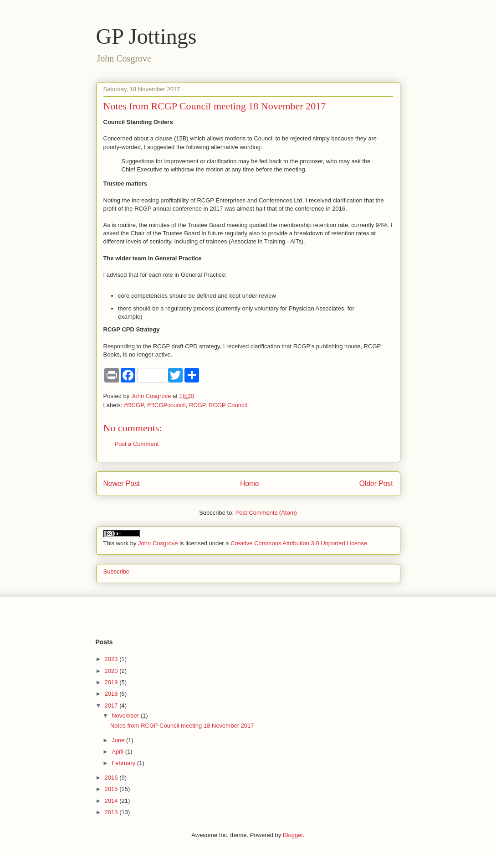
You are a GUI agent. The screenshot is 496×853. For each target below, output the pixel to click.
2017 (112, 705)
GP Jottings (146, 36)
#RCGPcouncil (166, 405)
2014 (112, 800)
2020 (112, 670)
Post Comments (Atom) (266, 512)
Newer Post (121, 483)
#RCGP (133, 405)
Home (249, 483)
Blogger (293, 835)
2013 (112, 812)
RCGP (197, 405)
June (119, 740)
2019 (112, 682)
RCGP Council (228, 405)
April (118, 751)
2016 (112, 777)
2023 (112, 659)
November (126, 715)
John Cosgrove (158, 543)
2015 (112, 789)
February (124, 763)
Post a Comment (137, 443)
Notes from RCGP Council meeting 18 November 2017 (182, 725)
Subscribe (116, 571)
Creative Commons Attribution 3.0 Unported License (298, 543)
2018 (112, 693)
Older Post (376, 483)
